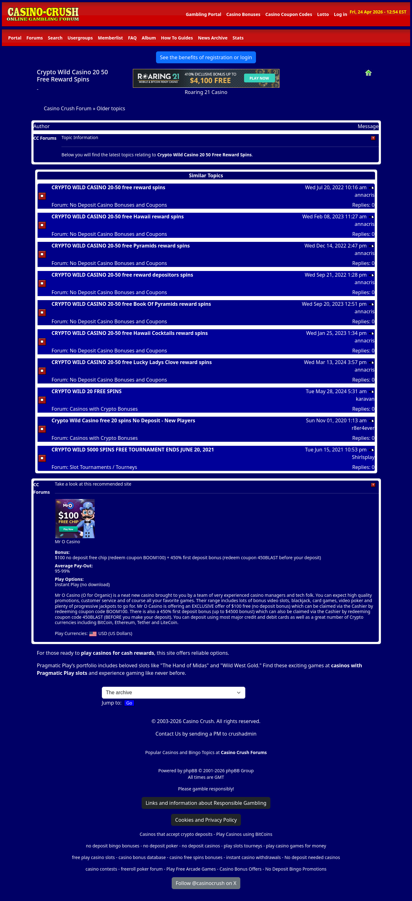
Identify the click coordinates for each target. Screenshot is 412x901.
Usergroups (80, 38)
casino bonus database (142, 857)
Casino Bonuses (243, 14)
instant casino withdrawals (254, 857)
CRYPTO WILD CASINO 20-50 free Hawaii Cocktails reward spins (130, 333)
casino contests (101, 869)
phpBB (190, 770)
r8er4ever (363, 427)
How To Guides (177, 38)
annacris (365, 194)
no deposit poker (160, 846)
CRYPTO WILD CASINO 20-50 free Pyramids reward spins (121, 245)
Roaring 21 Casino (206, 92)
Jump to (111, 702)
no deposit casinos (201, 846)
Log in (340, 14)
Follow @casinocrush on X (206, 883)
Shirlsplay (363, 457)
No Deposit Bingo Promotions (295, 869)
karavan (365, 398)
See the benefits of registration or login (206, 57)
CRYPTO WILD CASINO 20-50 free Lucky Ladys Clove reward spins (132, 362)
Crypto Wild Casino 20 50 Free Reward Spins (72, 75)
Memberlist (110, 38)
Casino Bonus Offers (241, 869)
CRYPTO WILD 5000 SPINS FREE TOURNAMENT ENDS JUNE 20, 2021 (133, 449)
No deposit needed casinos (312, 857)
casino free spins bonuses (195, 857)
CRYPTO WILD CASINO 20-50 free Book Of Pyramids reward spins (131, 303)
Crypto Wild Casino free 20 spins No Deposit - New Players (124, 420)
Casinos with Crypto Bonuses (104, 408)
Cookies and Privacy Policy (206, 819)
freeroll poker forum (142, 869)
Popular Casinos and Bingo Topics (179, 752)
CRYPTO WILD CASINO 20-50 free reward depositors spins (122, 274)
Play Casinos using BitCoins (244, 834)
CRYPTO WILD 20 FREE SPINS (87, 391)
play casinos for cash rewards (117, 652)
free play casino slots (93, 857)
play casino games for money (296, 846)
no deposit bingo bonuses (112, 846)
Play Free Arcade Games (191, 869)
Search (55, 38)
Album (149, 38)
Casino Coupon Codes (288, 14)
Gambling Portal (203, 14)
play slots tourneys (243, 846)
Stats (237, 38)
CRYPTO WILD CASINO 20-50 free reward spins (108, 187)
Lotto (323, 14)
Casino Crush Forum (67, 108)
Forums (34, 38)
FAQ (132, 38)
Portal (14, 38)
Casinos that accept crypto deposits (176, 834)
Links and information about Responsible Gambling (206, 802)
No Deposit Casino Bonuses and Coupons (118, 204)
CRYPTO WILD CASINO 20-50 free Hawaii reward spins (118, 216)
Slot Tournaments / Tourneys (103, 467)
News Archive (213, 38)
